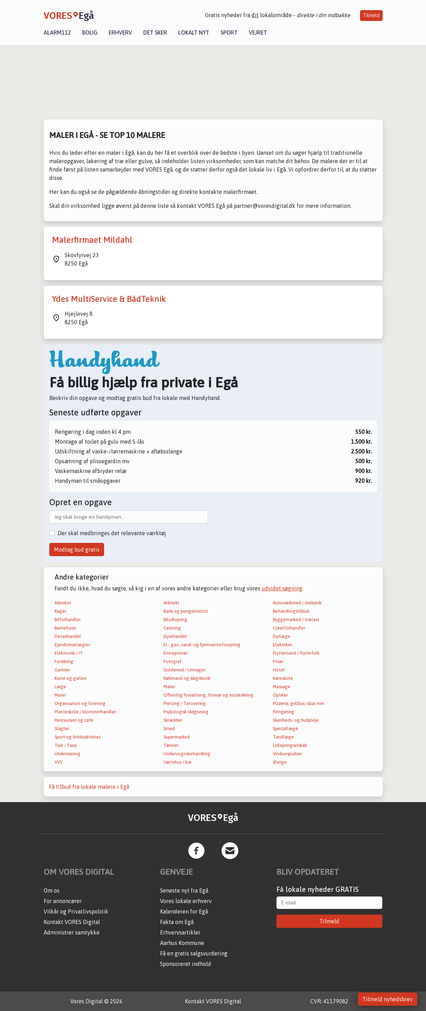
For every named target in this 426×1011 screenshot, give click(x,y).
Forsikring (64, 661)
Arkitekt (171, 602)
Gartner (62, 669)
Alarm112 (57, 32)
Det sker (155, 32)
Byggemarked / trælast (296, 619)
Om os (51, 890)
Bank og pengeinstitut (186, 611)
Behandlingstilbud (291, 611)
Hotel (279, 669)
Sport (229, 32)
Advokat (63, 602)
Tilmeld (371, 15)
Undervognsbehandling (187, 753)
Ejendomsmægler (72, 644)
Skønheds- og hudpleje (296, 720)
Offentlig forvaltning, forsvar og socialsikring (208, 695)
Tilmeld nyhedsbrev (387, 999)
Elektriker (282, 644)
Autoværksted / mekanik (297, 602)
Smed (169, 728)
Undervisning (67, 753)
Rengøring (283, 711)
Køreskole (283, 678)
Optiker (280, 695)
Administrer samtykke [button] (72, 932)
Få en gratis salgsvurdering (194, 953)
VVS (58, 762)
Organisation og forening (80, 703)
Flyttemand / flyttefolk (296, 653)
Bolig (90, 32)
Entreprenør (176, 653)
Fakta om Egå (177, 922)
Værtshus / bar (178, 762)
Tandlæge (283, 737)
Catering (172, 628)
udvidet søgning (282, 588)
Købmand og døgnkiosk (187, 678)
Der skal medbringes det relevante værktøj (112, 533)
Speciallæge (285, 728)
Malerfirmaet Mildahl (92, 240)
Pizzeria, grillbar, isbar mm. (299, 703)
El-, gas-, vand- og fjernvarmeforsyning (202, 644)
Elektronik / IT (69, 653)
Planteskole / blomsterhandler (85, 711)
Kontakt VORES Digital (72, 922)
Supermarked (177, 737)
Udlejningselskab (290, 745)
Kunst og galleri (70, 678)
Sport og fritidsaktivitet (78, 737)
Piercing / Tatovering (185, 703)
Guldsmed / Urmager (184, 669)
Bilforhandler (68, 619)
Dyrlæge (281, 636)
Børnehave (65, 628)
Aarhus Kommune (182, 943)
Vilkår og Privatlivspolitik (76, 911)
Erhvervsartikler (180, 932)
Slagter (62, 728)
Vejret (258, 32)
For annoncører (63, 901)
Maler (169, 686)
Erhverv (120, 32)
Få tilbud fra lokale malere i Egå (89, 787)
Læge (60, 686)
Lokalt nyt (193, 32)
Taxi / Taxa (66, 745)
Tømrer (171, 745)
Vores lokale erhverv (186, 901)
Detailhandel (68, 636)
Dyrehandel (175, 636)
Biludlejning (175, 619)
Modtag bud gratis (77, 549)
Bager (60, 611)
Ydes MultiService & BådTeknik (109, 299)
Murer (60, 695)
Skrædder (173, 720)
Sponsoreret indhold (185, 964)
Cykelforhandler (289, 628)
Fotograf (172, 661)
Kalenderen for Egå (184, 911)
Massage (281, 686)
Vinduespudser (287, 753)
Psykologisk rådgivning (186, 711)
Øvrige (280, 762)
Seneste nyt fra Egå (184, 890)
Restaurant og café (74, 720)
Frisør (278, 661)
